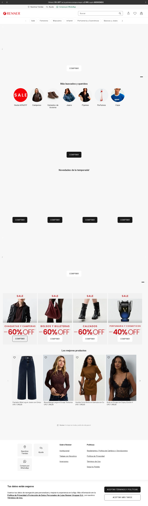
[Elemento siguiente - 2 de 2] (145, 2)
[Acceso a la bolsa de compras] (141, 13)
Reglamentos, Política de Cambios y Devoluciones (107, 451)
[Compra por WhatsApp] (24, 464)
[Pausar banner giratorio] (3, 27)
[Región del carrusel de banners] (74, 200)
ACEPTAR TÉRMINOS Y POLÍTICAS (122, 489)
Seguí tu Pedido (93, 467)
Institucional (64, 451)
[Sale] (33, 21)
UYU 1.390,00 (17, 404)
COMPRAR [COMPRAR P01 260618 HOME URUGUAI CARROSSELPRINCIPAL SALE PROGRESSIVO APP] (74, 68)
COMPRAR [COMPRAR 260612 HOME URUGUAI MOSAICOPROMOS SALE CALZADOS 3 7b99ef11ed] (90, 339)
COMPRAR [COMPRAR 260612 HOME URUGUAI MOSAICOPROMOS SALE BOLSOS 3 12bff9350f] (55, 339)
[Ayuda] (41, 450)
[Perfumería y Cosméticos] (88, 21)
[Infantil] (70, 21)
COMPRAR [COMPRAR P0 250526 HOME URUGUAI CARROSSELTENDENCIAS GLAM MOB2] (74, 274)
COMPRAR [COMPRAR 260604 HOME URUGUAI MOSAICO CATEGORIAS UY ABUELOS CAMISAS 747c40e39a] (55, 220)
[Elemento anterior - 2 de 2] (2, 2)
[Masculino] (57, 21)
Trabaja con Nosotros (68, 456)
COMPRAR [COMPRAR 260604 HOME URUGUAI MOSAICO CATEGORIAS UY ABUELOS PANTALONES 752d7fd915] (90, 220)
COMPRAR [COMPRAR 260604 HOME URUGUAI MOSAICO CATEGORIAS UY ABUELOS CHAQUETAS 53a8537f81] (20, 220)
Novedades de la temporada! (74, 170)
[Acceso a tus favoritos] (135, 13)
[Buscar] (119, 14)
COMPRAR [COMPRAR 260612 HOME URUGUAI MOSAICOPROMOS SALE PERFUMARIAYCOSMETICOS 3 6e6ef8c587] (125, 339)
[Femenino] (44, 21)
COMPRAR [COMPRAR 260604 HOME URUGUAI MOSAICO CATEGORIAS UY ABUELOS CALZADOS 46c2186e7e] (125, 220)
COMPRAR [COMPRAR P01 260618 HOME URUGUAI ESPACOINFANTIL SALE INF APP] (74, 155)
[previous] (8, 381)
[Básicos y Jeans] (111, 21)
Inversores (64, 461)
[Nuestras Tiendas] (24, 450)
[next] (140, 381)
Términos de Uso (94, 461)
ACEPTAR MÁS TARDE (122, 497)
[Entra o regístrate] (128, 13)
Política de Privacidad (96, 456)
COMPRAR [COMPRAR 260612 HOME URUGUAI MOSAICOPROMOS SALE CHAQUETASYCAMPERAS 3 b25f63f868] (20, 339)
